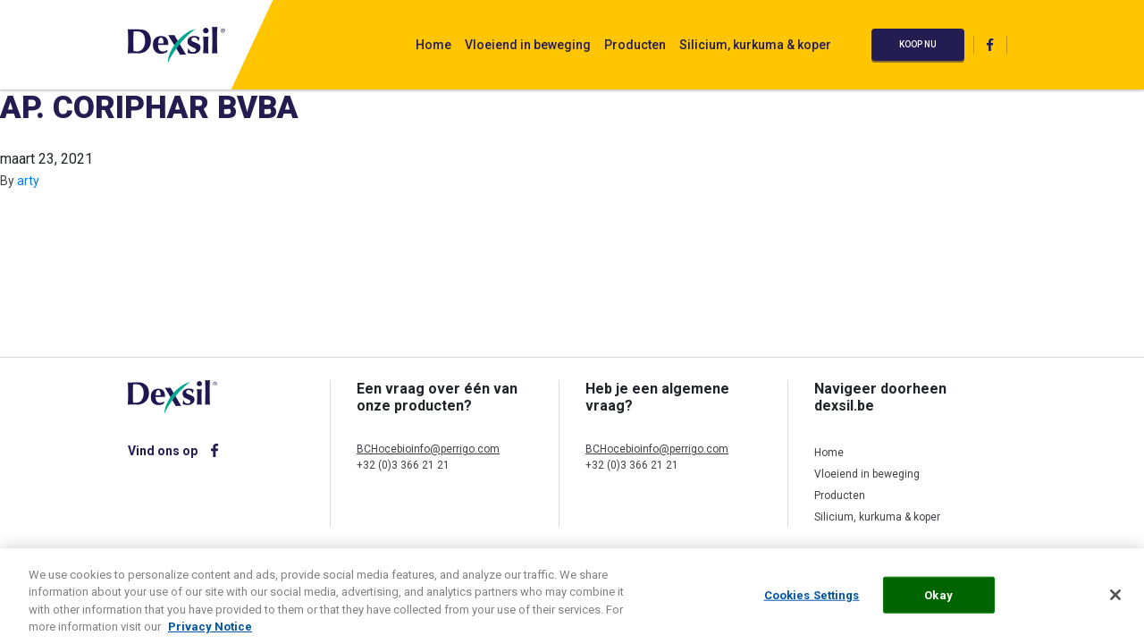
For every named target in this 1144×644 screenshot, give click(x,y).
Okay (938, 600)
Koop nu (918, 44)
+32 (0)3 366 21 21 (403, 465)
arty (28, 181)
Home (433, 45)
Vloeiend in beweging (528, 45)
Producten (635, 45)
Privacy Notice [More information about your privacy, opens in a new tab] (210, 633)
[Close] (1115, 600)
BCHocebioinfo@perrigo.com (428, 449)
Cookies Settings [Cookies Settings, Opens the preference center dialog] (812, 600)
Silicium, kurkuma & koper (755, 45)
